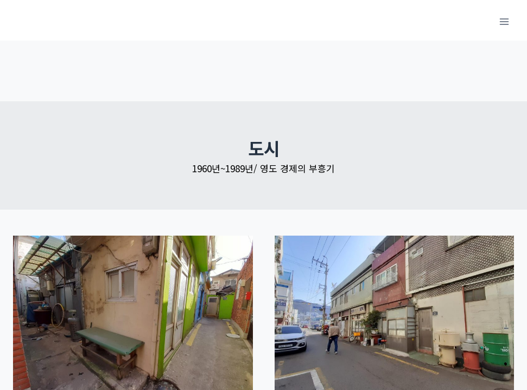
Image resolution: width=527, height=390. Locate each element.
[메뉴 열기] (504, 21)
